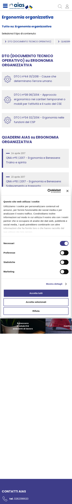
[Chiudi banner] (67, 191)
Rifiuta (36, 311)
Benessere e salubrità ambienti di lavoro (23, 326)
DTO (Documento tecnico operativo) (29, 41)
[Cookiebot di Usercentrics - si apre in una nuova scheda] (47, 191)
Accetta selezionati (36, 302)
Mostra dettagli (54, 284)
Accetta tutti (36, 293)
